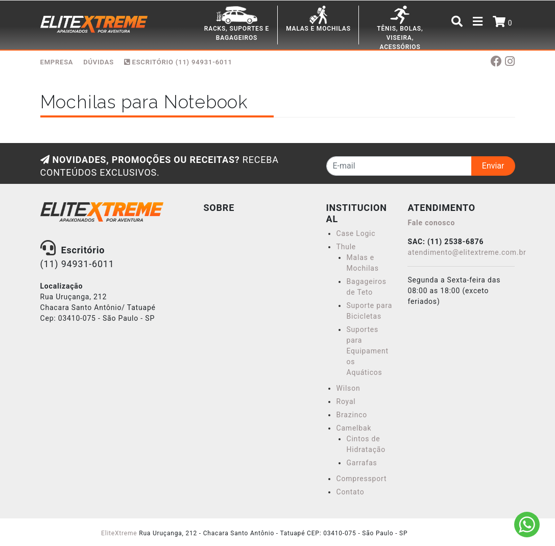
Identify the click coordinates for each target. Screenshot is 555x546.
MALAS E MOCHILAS (318, 28)
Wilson (348, 388)
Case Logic (355, 233)
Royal (345, 401)
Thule (346, 247)
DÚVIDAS (98, 62)
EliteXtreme (119, 533)
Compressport (361, 478)
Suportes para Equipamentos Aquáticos (367, 350)
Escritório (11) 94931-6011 (178, 62)
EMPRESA (57, 62)
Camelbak (353, 428)
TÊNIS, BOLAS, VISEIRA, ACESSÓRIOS (400, 38)
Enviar (493, 166)
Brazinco (351, 415)
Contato (350, 492)
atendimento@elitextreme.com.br (466, 252)
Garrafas (361, 463)
